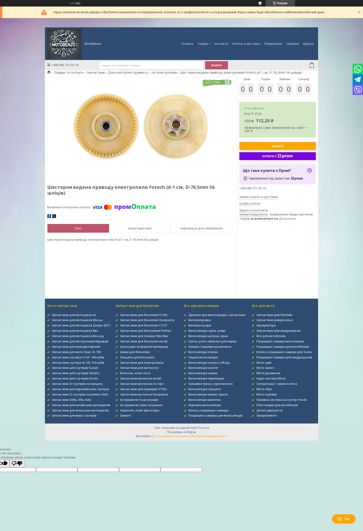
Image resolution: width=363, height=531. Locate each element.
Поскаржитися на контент (171, 436)
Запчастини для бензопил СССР (143, 325)
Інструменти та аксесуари (139, 400)
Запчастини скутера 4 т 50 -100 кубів (78, 357)
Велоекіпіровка (199, 320)
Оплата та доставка (246, 43)
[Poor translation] (16, 463)
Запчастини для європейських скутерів (80, 389)
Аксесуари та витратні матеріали (144, 347)
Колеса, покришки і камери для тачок (284, 352)
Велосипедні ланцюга (204, 389)
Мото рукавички (268, 373)
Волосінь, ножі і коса (135, 373)
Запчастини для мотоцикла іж (74, 315)
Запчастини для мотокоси (139, 368)
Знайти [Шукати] (216, 65)
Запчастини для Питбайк (275, 315)
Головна (187, 43)
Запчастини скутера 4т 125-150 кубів (78, 362)
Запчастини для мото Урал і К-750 (76, 352)
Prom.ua (203, 428)
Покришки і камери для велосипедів (215, 415)
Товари (202, 43)
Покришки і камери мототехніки (280, 341)
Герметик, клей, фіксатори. (140, 410)
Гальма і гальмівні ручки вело (210, 347)
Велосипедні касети (203, 368)
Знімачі (125, 415)
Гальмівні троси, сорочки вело (210, 384)
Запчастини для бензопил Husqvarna (147, 320)
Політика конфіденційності (209, 436)
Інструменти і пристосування (141, 405)
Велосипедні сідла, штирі (207, 331)
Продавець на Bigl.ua (181, 432)
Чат (344, 519)
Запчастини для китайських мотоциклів (81, 405)
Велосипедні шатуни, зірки (208, 336)
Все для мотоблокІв (271, 336)
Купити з (277, 156)
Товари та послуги (68, 72)
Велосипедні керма (202, 373)
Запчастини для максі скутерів (74, 415)
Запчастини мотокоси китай (140, 378)
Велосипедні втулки (203, 352)
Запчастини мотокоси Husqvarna (144, 394)
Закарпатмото (267, 415)
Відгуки (308, 43)
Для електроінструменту (128, 72)
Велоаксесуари (199, 325)
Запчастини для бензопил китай (143, 341)
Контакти (221, 43)
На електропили (164, 72)
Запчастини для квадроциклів (279, 331)
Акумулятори (266, 325)
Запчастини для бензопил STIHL (144, 315)
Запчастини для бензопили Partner (145, 331)
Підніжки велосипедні (204, 405)
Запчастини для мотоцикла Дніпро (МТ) (81, 325)
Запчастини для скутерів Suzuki (75, 368)
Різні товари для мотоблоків (277, 405)
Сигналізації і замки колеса (277, 384)
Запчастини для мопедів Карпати (76, 347)
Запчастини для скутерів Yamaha (75, 373)
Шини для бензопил (135, 352)
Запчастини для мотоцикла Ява (75, 331)
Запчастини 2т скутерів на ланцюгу (77, 384)
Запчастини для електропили (141, 362)
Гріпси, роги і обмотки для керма (212, 341)
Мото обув (264, 389)
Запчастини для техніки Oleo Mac (144, 336)
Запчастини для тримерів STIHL (143, 389)
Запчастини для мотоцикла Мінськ (77, 320)
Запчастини (96, 72)
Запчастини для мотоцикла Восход (78, 336)
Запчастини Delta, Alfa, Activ (71, 400)
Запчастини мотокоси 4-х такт (142, 384)
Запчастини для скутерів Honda (75, 378)
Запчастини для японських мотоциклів (80, 410)
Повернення (273, 43)
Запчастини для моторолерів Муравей (80, 341)
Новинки (292, 43)
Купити (278, 146)
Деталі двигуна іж (270, 410)
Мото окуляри (267, 394)
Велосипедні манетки (204, 400)
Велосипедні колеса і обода (209, 362)
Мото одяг (264, 362)
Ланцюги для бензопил (137, 357)
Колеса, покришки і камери (208, 410)
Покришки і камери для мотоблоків (283, 347)
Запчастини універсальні (275, 320)
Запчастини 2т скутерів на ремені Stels (80, 394)
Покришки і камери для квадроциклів (284, 357)
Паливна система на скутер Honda (282, 400)
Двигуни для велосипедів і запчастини (216, 315)
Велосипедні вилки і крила (208, 394)
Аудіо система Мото (271, 378)
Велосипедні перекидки (206, 378)
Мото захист (266, 368)
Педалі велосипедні (203, 357)
